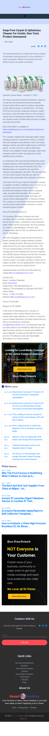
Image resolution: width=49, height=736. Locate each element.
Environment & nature (24, 668)
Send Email (12, 283)
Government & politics (24, 674)
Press (24, 682)
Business (24, 666)
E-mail (4, 635)
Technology (24, 677)
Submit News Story (24, 369)
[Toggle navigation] (24, 16)
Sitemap (33, 708)
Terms (14, 708)
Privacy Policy (23, 708)
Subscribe (24, 642)
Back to (24, 718)
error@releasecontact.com (14, 325)
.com (20, 716)
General (24, 671)
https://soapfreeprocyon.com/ (21, 273)
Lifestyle (24, 679)
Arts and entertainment (24, 663)
